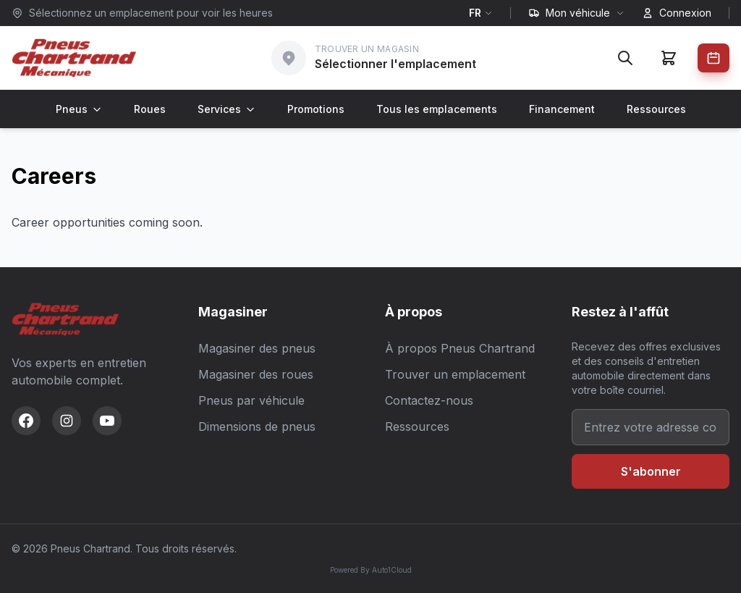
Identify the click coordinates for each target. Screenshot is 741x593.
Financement (562, 109)
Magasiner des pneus (257, 348)
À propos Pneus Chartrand (460, 348)
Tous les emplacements (436, 109)
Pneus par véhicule (251, 400)
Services (226, 109)
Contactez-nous (429, 400)
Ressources (656, 109)
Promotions (315, 109)
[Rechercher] (625, 57)
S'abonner (651, 471)
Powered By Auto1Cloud (371, 569)
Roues (150, 109)
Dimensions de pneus (257, 426)
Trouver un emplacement (455, 374)
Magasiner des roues (255, 374)
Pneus (79, 109)
